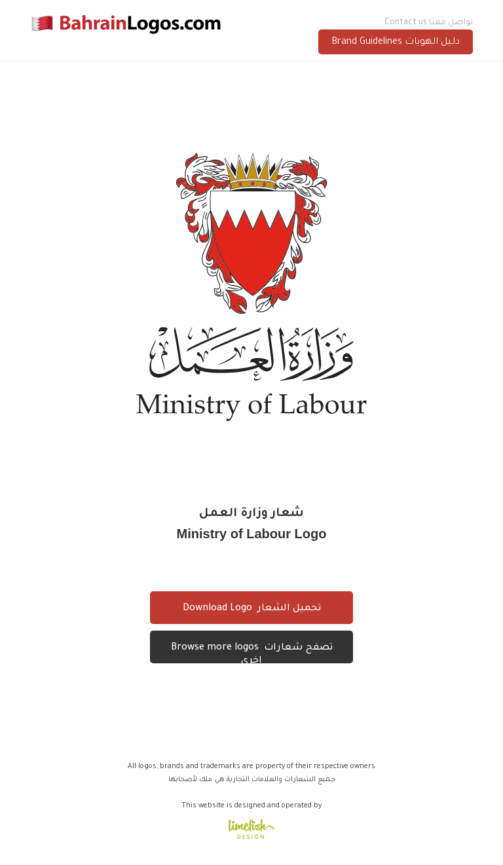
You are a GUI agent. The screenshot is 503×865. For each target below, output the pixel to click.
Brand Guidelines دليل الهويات (395, 42)
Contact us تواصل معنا (428, 23)
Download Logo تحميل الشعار (252, 609)
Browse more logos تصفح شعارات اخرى (252, 653)
